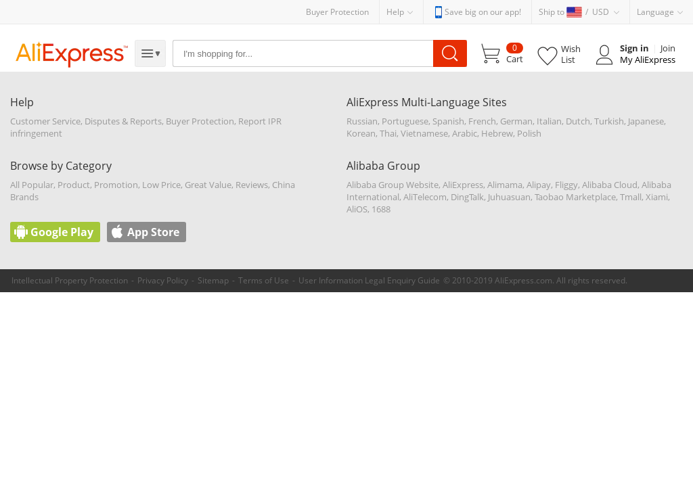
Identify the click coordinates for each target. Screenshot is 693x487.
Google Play (61, 232)
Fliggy (566, 185)
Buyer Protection (337, 12)
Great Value (208, 185)
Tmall (631, 197)
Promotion (116, 185)
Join (668, 48)
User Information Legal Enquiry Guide (369, 280)
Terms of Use (263, 280)
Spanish (448, 121)
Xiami (657, 197)
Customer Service (45, 121)
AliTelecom (425, 197)
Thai (388, 133)
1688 (381, 209)
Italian (549, 121)
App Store (153, 232)
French (482, 121)
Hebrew (497, 133)
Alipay (539, 185)
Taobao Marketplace (575, 197)
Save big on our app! (483, 12)
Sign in (634, 48)
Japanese (646, 121)
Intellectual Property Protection (70, 280)
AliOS (356, 209)
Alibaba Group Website (392, 185)
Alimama (504, 185)
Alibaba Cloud (610, 185)
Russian (362, 121)
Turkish (609, 121)
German (516, 121)
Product (74, 185)
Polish (529, 133)
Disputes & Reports (123, 121)
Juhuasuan (509, 197)
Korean (361, 133)
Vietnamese (424, 133)
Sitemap (213, 280)
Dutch (578, 121)
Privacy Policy (162, 280)
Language (655, 12)
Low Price (161, 185)
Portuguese (405, 121)
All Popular (31, 185)
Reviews (252, 185)
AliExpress (463, 185)
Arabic (464, 133)
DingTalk (467, 197)
